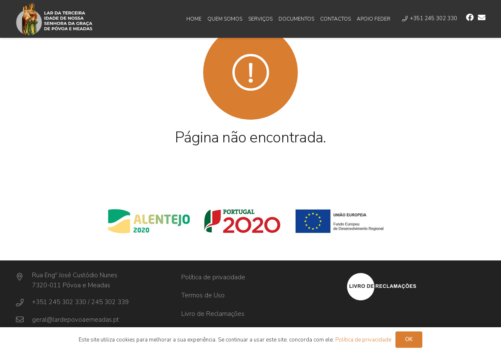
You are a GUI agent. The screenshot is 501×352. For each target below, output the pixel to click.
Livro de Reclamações (212, 314)
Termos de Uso (203, 295)
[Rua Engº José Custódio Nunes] (24, 277)
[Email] (481, 17)
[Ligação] (54, 19)
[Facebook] (470, 17)
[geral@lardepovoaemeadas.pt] (24, 319)
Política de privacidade (213, 277)
